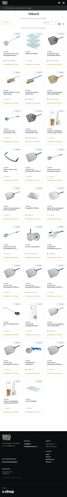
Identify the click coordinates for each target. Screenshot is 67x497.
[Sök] (33, 8)
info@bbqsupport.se (30, 446)
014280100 (27, 444)
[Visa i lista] (63, 24)
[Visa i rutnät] (59, 24)
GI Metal (35, 18)
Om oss (48, 457)
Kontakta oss (50, 459)
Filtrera (6, 22)
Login (47, 454)
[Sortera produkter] (50, 22)
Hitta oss (48, 462)
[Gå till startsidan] (5, 3)
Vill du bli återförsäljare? (10, 462)
